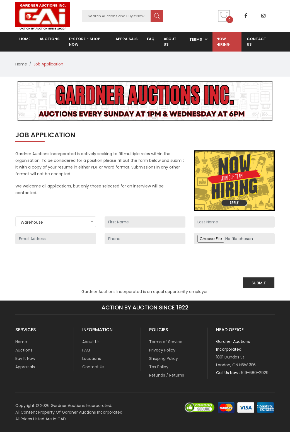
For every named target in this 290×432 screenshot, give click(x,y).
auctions (50, 39)
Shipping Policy (163, 358)
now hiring (223, 41)
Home (21, 64)
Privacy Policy (162, 350)
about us (170, 41)
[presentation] (232, 261)
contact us (256, 41)
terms (195, 39)
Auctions (23, 350)
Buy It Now (25, 358)
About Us (91, 342)
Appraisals (126, 39)
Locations (91, 358)
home (24, 39)
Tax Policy (158, 367)
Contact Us (93, 367)
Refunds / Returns (166, 375)
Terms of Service (165, 342)
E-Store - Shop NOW (84, 41)
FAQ (150, 39)
